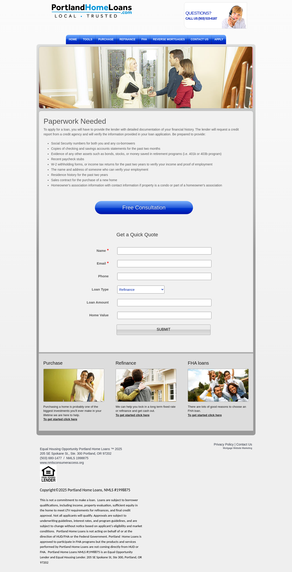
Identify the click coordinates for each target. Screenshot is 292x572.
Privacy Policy (224, 444)
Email (103, 263)
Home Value (99, 315)
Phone (103, 276)
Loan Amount (98, 302)
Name (102, 250)
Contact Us (244, 444)
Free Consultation (143, 207)
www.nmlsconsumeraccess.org (62, 462)
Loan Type (100, 289)
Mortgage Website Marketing (237, 448)
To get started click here (60, 419)
